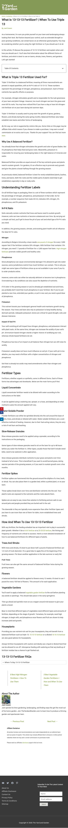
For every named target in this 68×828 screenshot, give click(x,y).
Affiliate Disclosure (9, 791)
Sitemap (5, 804)
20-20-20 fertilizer (46, 531)
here (3, 136)
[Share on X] (1, 415)
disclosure (25, 743)
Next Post (52, 721)
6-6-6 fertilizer (30, 531)
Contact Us (6, 794)
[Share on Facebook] (1, 412)
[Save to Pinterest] (1, 409)
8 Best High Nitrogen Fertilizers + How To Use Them (18, 678)
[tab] (34, 662)
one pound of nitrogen (45, 242)
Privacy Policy (7, 798)
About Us (5, 788)
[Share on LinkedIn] (1, 419)
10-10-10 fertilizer (36, 635)
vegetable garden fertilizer (36, 593)
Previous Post (17, 721)
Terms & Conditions (9, 801)
